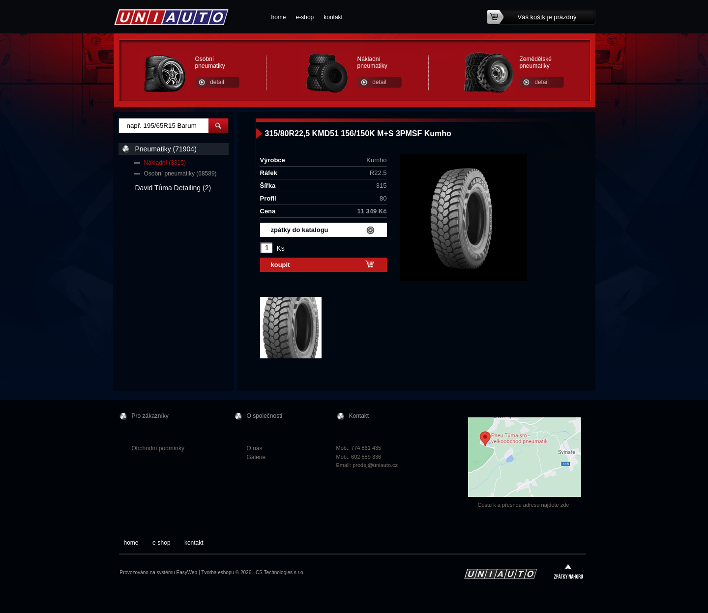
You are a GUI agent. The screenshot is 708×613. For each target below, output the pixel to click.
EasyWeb (187, 572)
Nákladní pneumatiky (372, 62)
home (278, 17)
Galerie (256, 457)
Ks (281, 248)
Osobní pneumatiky (210, 62)
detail (217, 82)
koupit (280, 264)
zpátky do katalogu (299, 230)
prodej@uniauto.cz (375, 465)
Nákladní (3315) (165, 162)
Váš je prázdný (547, 17)
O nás (255, 448)
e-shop (305, 17)
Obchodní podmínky (158, 448)
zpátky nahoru (568, 572)
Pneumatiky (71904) (166, 149)
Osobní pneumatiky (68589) (180, 173)
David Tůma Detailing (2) (173, 188)
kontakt (333, 17)
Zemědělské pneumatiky (536, 62)
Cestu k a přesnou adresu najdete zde (523, 505)
